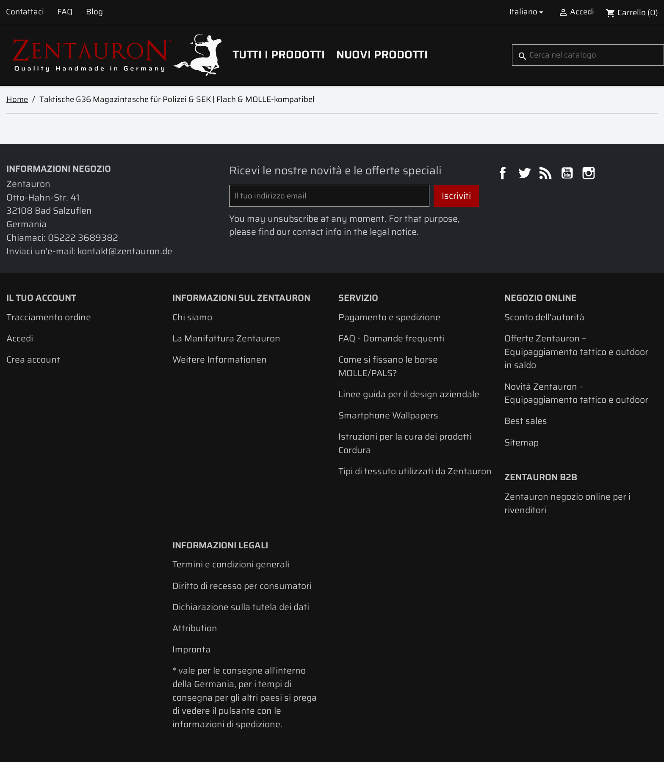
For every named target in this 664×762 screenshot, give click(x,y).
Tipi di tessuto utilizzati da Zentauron (415, 471)
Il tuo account (41, 298)
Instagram (590, 174)
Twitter (525, 174)
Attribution (194, 628)
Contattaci (25, 12)
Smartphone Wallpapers (388, 415)
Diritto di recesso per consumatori (242, 586)
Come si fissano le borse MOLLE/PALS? (388, 366)
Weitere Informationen (219, 359)
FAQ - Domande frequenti (391, 338)
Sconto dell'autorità (544, 317)
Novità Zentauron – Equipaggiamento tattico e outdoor (576, 393)
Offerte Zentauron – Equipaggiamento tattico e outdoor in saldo (576, 351)
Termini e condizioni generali (230, 564)
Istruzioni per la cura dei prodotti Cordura (405, 443)
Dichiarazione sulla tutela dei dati (240, 607)
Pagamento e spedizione (389, 317)
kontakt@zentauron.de (124, 251)
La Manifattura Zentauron (226, 338)
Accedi (19, 338)
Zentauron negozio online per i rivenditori (567, 503)
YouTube (568, 174)
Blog (94, 12)
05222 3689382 (83, 238)
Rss (546, 174)
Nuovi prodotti (382, 54)
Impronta (191, 649)
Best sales (525, 421)
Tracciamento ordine (48, 317)
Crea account (33, 359)
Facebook (504, 174)
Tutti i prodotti (278, 54)
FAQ (64, 12)
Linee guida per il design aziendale (408, 394)
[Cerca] (588, 55)
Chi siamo (192, 317)
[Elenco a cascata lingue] (528, 12)
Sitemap (521, 442)
